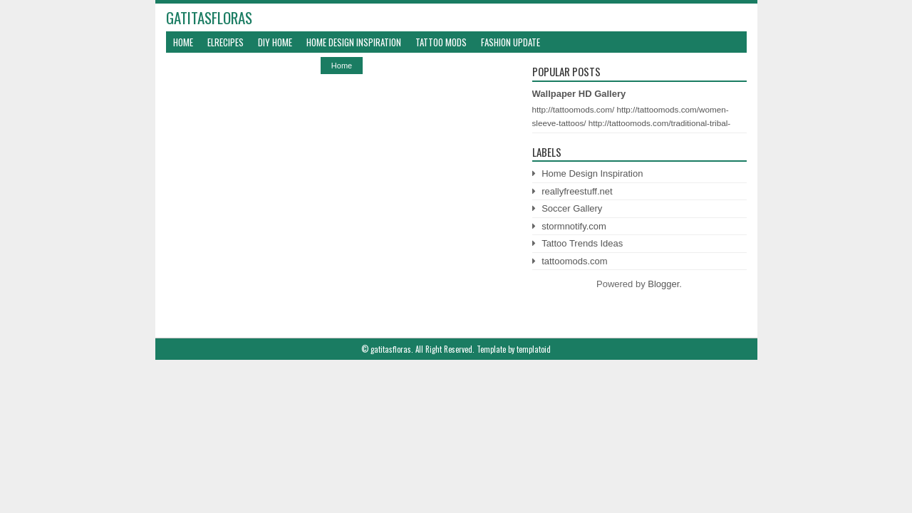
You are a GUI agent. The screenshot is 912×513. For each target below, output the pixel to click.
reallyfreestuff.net (577, 191)
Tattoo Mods (441, 42)
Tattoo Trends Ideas (582, 243)
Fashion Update (510, 42)
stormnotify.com (574, 226)
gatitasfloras (209, 17)
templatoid (534, 349)
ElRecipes (225, 42)
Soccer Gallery (572, 208)
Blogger (663, 284)
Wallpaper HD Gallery (579, 93)
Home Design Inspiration (353, 42)
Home (183, 42)
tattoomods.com (575, 261)
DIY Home (275, 42)
